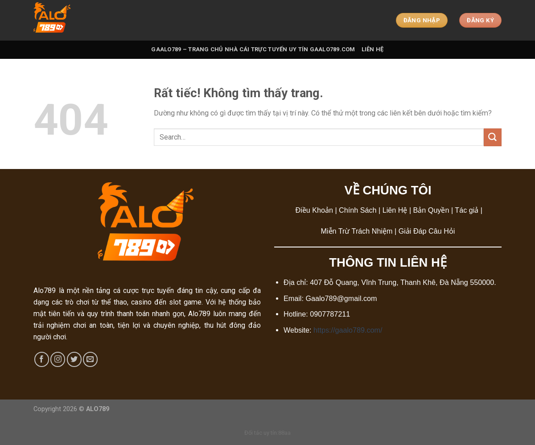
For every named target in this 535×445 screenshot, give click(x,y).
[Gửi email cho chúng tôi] (90, 359)
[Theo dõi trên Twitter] (74, 359)
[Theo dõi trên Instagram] (57, 359)
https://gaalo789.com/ (347, 330)
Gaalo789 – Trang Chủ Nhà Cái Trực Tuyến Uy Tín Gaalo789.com (253, 49)
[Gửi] (493, 137)
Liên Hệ (373, 49)
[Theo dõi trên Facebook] (41, 359)
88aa (284, 432)
